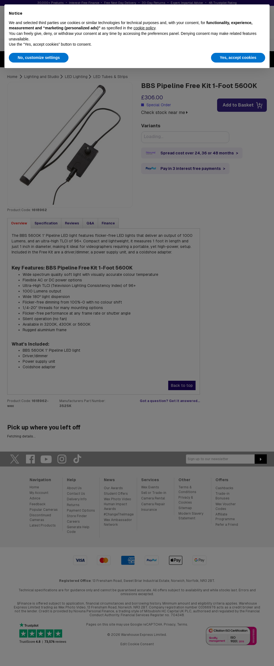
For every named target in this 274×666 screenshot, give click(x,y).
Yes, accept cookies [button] (238, 57)
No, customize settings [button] (39, 57)
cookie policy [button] (144, 28)
